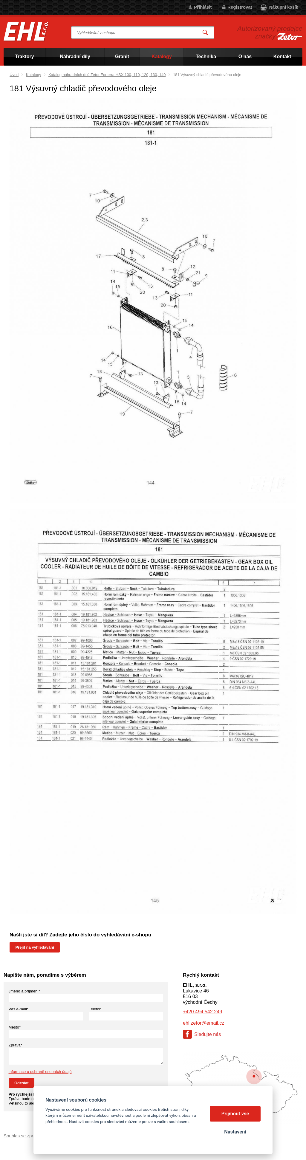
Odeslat (21, 1083)
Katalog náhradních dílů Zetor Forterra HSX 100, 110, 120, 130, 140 (107, 74)
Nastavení (235, 1132)
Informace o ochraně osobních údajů (40, 1071)
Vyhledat (206, 32)
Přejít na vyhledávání (35, 947)
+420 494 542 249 (202, 1011)
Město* (15, 1027)
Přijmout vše (235, 1113)
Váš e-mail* (18, 1009)
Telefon (95, 1009)
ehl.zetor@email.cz (203, 1023)
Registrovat (239, 7)
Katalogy (33, 74)
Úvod (14, 74)
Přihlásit (203, 7)
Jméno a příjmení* (24, 991)
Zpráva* (15, 1045)
